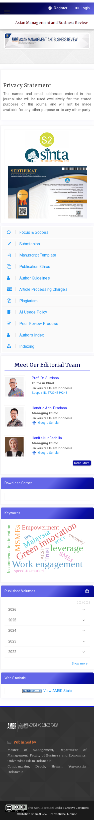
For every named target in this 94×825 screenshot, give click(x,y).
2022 (47, 651)
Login (82, 8)
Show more (79, 663)
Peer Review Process (33, 323)
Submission (24, 244)
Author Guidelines (29, 278)
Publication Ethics (29, 266)
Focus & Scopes (28, 232)
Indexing (21, 346)
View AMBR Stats (57, 691)
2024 (47, 630)
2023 (47, 641)
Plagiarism (23, 300)
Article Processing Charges (38, 289)
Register (57, 8)
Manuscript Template (32, 255)
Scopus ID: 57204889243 (49, 392)
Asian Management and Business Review (51, 22)
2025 (47, 620)
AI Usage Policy (28, 312)
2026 (47, 609)
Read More (81, 463)
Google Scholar (49, 422)
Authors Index (26, 335)
